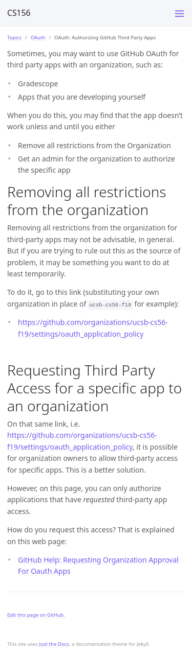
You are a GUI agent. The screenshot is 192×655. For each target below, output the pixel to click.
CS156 (19, 12)
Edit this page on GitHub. (36, 615)
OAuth (38, 37)
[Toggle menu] (179, 13)
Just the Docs (54, 644)
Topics (14, 37)
